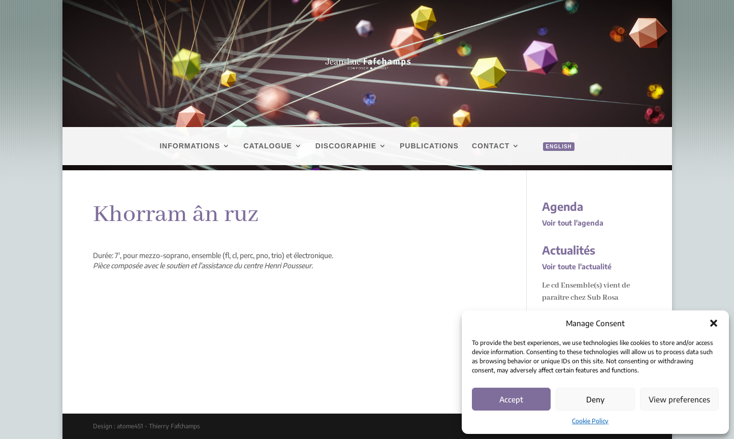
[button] (714, 323)
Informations (189, 146)
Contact (490, 146)
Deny (595, 399)
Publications (429, 146)
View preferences (679, 399)
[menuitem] (553, 157)
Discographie (345, 146)
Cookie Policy (590, 421)
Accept (511, 399)
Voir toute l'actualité (577, 266)
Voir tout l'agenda (572, 222)
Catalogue (267, 146)
